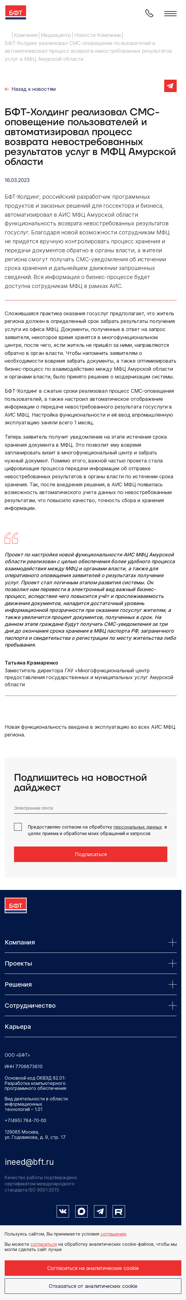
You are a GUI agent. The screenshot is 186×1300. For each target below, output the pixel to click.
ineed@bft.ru (29, 1162)
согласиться (43, 1244)
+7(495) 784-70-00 (25, 1120)
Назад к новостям (34, 88)
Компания (91, 942)
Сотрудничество (91, 1006)
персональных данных (138, 826)
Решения (91, 984)
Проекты (91, 963)
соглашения (113, 1233)
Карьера (18, 1026)
